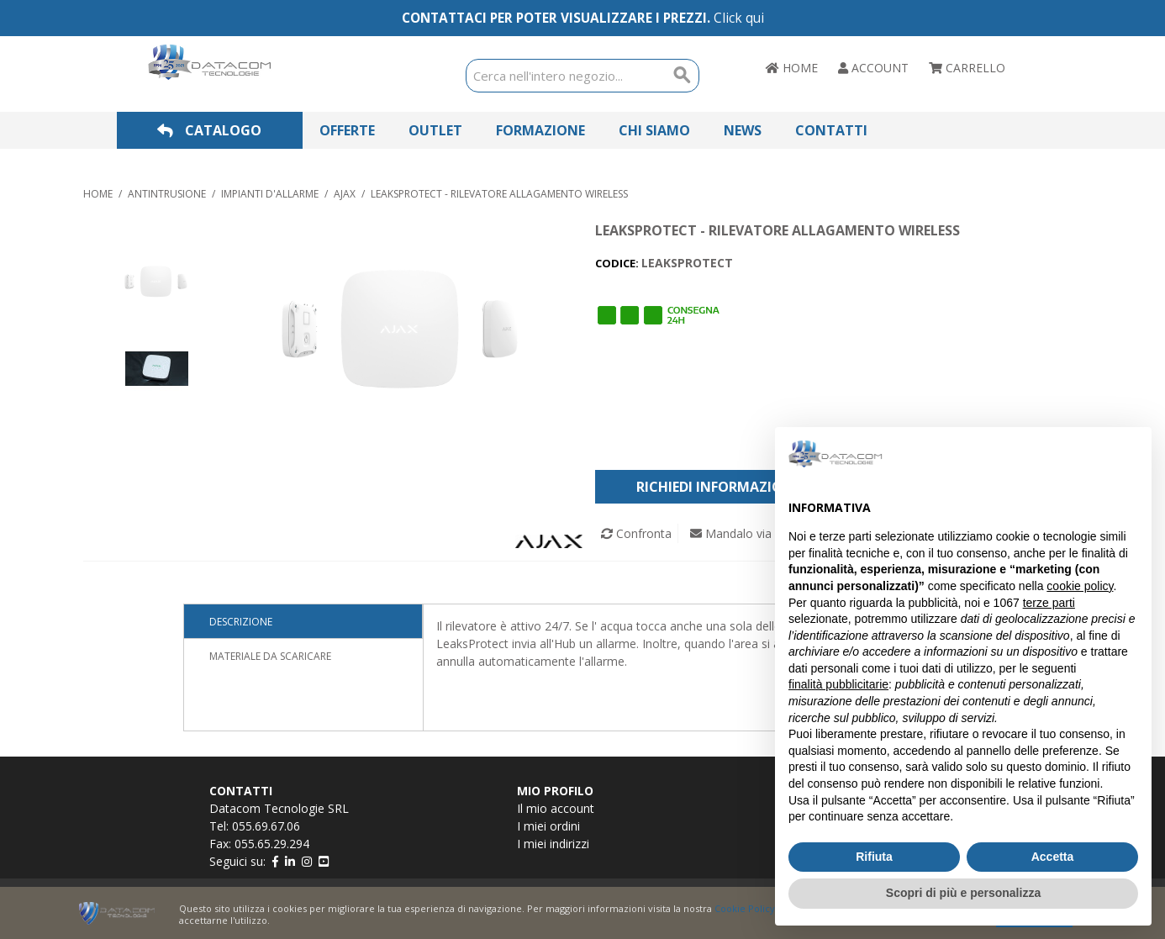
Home (98, 194)
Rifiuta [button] (874, 856)
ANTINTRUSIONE (167, 194)
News (743, 130)
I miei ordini (548, 826)
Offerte (347, 130)
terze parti (1049, 602)
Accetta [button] (1052, 856)
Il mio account (555, 808)
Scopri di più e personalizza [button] (963, 892)
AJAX (345, 194)
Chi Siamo (654, 130)
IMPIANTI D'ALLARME (270, 194)
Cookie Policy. (746, 908)
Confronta (636, 533)
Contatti (831, 130)
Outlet (435, 130)
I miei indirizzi (553, 844)
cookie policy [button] (1079, 586)
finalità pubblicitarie (838, 684)
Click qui (739, 18)
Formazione (540, 130)
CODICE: (618, 263)
